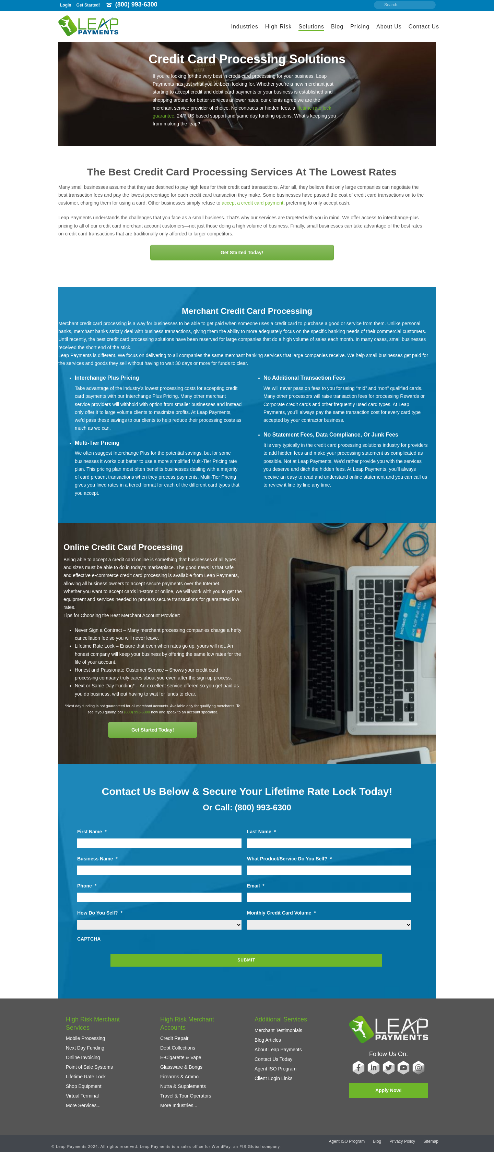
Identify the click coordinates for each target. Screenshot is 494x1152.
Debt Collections (177, 1043)
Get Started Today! (242, 252)
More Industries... (178, 1101)
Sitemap (430, 1142)
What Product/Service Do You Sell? (289, 858)
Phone (86, 885)
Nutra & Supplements (183, 1082)
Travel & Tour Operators (185, 1091)
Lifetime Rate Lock (86, 1072)
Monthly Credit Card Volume (281, 913)
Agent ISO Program (275, 1064)
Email (255, 885)
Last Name (261, 831)
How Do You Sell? (99, 913)
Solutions (311, 26)
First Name (92, 831)
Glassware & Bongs (181, 1063)
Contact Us (424, 26)
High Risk (278, 26)
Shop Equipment (84, 1082)
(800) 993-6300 (136, 4)
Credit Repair (174, 1034)
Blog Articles (268, 1035)
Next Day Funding (85, 1043)
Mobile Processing (85, 1034)
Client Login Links (274, 1074)
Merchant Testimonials (278, 1026)
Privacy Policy (402, 1142)
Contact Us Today (273, 1054)
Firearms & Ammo (179, 1072)
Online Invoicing (83, 1053)
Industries (244, 26)
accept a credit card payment (252, 203)
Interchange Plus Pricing (107, 378)
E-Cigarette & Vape (180, 1053)
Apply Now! (388, 1086)
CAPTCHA (89, 939)
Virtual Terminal (82, 1091)
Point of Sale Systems (89, 1063)
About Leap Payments (278, 1045)
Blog (337, 26)
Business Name (97, 858)
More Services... (83, 1101)
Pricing (359, 26)
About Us (389, 26)
